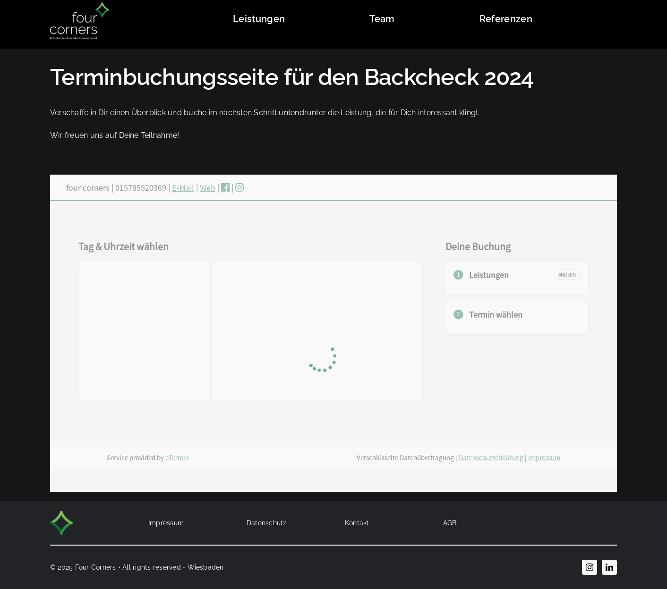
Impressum (166, 523)
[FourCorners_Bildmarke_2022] (61, 514)
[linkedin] (609, 567)
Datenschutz (267, 523)
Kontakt (357, 523)
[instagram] (589, 567)
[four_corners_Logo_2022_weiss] (79, 5)
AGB (450, 523)
